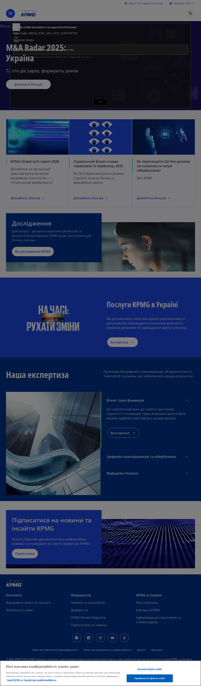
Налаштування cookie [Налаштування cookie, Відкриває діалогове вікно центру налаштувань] (149, 668)
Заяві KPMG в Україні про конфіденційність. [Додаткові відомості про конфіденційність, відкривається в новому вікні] (32, 680)
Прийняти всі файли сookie (149, 678)
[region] (100, 673)
